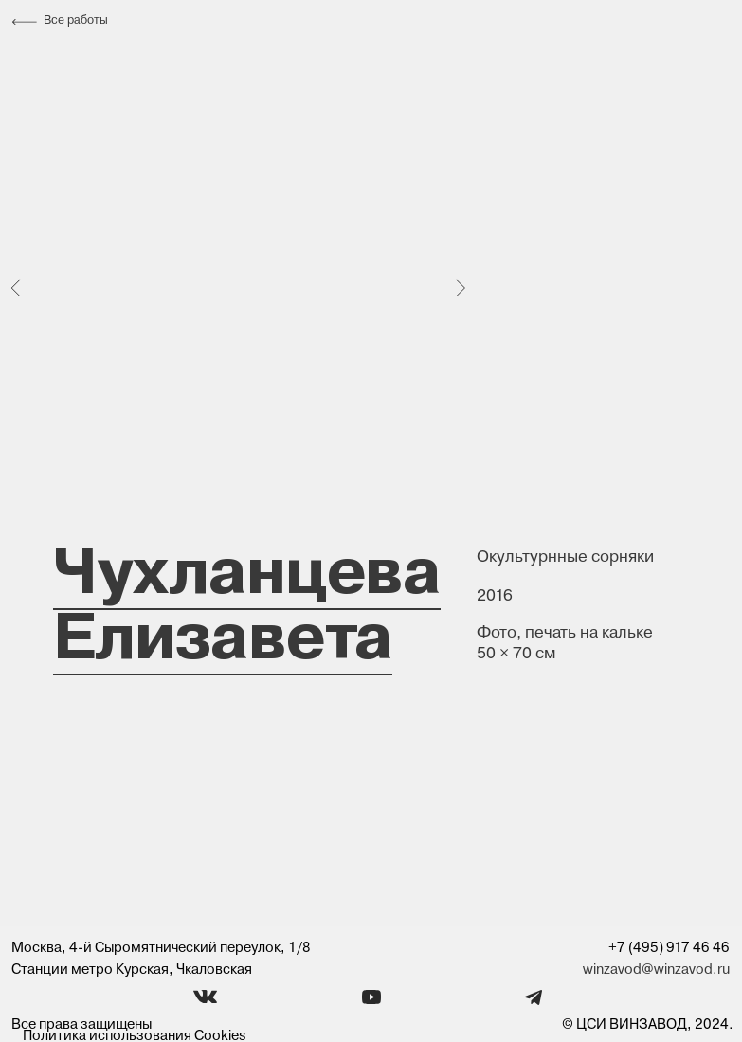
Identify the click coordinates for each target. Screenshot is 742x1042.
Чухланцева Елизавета (247, 601)
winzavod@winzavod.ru (656, 970)
